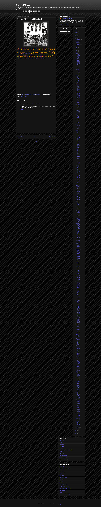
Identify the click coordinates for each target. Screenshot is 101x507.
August (77, 45)
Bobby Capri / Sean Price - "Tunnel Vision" (78, 251)
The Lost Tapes (23, 5)
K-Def (25, 96)
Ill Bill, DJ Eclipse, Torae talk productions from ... (78, 263)
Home (36, 137)
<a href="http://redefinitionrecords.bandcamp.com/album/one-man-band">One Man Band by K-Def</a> (28, 76)
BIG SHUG (61, 442)
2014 (76, 36)
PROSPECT (62, 453)
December (78, 39)
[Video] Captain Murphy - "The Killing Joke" (78, 181)
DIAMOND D (62, 446)
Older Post (52, 137)
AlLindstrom (62, 466)
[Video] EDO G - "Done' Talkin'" (78, 383)
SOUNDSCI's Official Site (64, 484)
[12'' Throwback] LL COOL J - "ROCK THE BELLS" (78, 341)
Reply (22, 109)
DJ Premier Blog (62, 471)
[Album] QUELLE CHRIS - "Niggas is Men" (78, 231)
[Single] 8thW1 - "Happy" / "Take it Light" (78, 202)
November (78, 41)
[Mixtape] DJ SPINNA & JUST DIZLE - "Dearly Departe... (78, 226)
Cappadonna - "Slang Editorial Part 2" (78, 162)
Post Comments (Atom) (39, 141)
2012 (76, 430)
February (77, 427)
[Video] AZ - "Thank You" (78, 166)
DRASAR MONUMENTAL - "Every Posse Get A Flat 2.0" (78, 388)
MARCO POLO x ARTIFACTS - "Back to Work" (78, 71)
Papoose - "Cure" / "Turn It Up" (78, 112)
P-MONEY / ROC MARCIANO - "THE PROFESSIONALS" (78, 213)
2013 (76, 38)
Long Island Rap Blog (63, 477)
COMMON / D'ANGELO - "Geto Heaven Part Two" (78, 220)
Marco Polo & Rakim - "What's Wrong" (78, 357)
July (77, 47)
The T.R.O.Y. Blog (63, 490)
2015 (76, 35)
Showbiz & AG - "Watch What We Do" (78, 423)
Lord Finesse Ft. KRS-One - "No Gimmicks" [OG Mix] (78, 197)
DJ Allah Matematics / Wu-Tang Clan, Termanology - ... (78, 395)
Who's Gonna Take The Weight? (65, 494)
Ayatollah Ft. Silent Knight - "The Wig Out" (78, 237)
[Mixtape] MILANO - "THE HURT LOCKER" (78, 291)
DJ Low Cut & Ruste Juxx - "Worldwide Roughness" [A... (78, 348)
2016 (76, 33)
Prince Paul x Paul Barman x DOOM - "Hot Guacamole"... (78, 140)
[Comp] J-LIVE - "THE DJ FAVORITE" (78, 362)
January (77, 428)
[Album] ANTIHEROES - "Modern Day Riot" (78, 170)
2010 (76, 433)
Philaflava (61, 481)
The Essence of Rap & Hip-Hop (65, 488)
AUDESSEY (62, 440)
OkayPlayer (62, 479)
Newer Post (20, 137)
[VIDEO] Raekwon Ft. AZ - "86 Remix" (78, 308)
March (77, 53)
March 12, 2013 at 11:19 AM (33, 104)
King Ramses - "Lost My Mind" (78, 241)
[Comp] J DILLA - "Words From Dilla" (78, 121)
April (77, 51)
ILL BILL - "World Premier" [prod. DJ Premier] (78, 373)
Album (21, 96)
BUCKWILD (62, 444)
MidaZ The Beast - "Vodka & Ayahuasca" (78, 187)
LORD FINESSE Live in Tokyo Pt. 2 (78, 157)
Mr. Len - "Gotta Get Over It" (78, 336)
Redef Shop (26, 53)
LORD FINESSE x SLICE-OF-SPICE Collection (78, 152)
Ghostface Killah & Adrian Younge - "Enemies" (78, 320)
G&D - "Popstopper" (78, 67)
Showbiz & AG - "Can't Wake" (77, 116)
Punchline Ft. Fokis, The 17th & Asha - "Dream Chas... (78, 278)
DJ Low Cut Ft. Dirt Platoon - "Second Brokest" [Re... (78, 62)
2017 (76, 32)
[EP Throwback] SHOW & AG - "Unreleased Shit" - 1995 (78, 285)
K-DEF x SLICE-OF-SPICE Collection (78, 146)
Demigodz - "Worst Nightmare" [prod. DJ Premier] (78, 368)
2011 (76, 432)
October (77, 42)
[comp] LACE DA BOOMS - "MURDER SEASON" (78, 246)
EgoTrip (61, 473)
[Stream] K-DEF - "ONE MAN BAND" (78, 326)
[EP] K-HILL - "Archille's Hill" (78, 419)
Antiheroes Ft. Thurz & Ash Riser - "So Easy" (78, 192)
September (78, 44)
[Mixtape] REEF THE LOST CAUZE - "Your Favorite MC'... (78, 87)
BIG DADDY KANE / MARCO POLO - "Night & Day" (78, 302)
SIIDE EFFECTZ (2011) (64, 459)
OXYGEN (61, 451)
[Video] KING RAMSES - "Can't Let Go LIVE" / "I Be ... (78, 106)
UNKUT (61, 492)
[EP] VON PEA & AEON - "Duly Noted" (78, 77)
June (77, 48)
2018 (76, 30)
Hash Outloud (62, 475)
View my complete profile (64, 24)
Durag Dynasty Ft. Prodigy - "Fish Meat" (78, 126)
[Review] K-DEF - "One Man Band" (78, 267)
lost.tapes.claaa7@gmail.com (66, 18)
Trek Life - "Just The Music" (78, 353)
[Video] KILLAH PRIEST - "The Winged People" (78, 257)
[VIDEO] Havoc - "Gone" (78, 81)
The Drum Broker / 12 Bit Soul (65, 486)
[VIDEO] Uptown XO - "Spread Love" (78, 56)
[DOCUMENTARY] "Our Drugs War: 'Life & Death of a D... (78, 100)
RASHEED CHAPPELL (64, 455)
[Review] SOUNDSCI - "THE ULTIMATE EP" (78, 415)
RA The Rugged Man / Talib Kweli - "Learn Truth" (78, 133)
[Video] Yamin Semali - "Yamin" (78, 207)
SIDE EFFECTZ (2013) (64, 457)
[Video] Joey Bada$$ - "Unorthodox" (78, 378)
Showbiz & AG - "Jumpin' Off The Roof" (78, 331)
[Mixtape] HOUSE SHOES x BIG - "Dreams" (78, 94)
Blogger (60, 504)
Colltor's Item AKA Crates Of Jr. (65, 468)
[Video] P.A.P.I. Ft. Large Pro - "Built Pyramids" (78, 176)
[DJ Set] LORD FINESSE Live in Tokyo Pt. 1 (78, 296)
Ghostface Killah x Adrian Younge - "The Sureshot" (78, 409)
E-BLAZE (61, 448)
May (77, 50)
